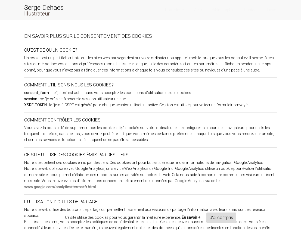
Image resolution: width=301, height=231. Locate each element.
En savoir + (191, 217)
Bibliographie (223, 10)
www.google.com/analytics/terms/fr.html (60, 187)
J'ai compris (221, 217)
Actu (198, 10)
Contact (250, 10)
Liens (271, 10)
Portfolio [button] (173, 10)
